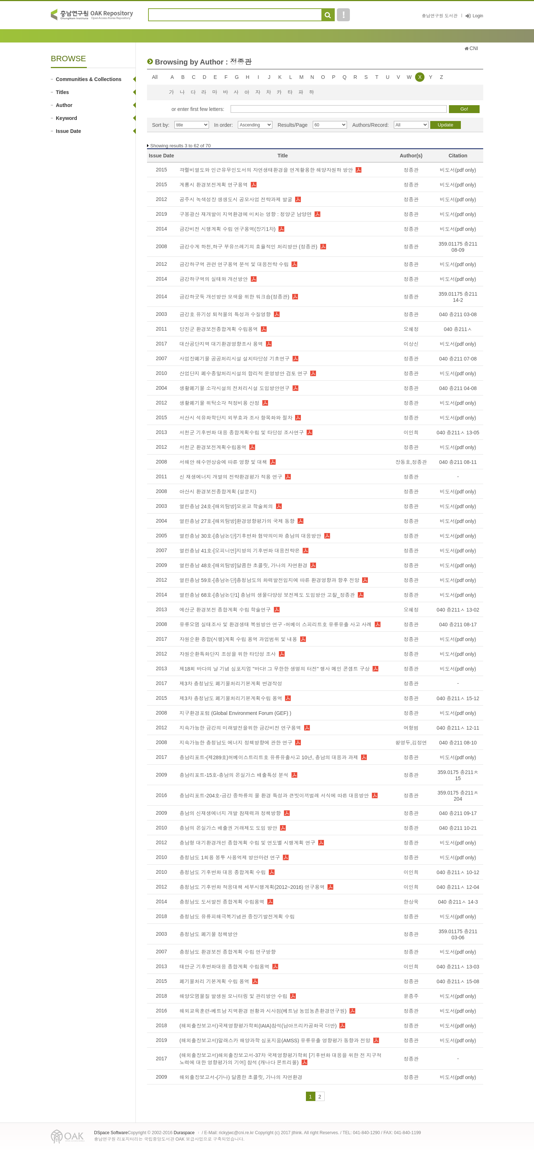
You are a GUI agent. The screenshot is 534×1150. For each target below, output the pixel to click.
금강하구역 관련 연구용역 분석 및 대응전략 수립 (234, 264)
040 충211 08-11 (458, 462)
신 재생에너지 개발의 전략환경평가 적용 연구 (230, 477)
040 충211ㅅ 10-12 (458, 872)
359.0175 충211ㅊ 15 (458, 775)
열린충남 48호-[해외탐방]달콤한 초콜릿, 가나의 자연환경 (243, 565)
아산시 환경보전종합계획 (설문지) (217, 492)
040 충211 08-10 (458, 743)
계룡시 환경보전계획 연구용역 (213, 185)
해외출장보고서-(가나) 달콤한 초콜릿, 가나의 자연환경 (240, 1077)
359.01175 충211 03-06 (458, 934)
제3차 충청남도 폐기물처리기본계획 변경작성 (230, 683)
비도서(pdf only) (458, 170)
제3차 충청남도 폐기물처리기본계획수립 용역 (230, 698)
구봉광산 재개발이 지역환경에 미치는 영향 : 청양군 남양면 (245, 214)
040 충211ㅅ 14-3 (458, 902)
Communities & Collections (88, 79)
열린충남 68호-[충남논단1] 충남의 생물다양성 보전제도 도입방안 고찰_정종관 (267, 595)
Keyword (66, 118)
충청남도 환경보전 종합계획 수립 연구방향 (227, 952)
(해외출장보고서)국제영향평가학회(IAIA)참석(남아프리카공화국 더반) (258, 1026)
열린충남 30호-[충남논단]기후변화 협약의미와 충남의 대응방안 (250, 536)
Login (478, 15)
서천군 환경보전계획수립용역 (212, 447)
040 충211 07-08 (458, 359)
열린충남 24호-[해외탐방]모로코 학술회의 (226, 506)
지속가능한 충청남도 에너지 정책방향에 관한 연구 (235, 743)
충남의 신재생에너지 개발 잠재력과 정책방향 (230, 813)
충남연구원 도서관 (439, 15)
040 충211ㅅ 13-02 (458, 610)
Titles (62, 92)
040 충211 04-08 (458, 388)
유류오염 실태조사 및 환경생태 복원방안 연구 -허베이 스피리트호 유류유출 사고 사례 (275, 624)
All (155, 77)
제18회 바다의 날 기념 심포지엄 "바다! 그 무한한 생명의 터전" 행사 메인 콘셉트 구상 (274, 669)
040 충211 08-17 (458, 624)
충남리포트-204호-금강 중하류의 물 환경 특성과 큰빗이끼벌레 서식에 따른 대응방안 (274, 795)
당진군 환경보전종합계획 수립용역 (218, 329)
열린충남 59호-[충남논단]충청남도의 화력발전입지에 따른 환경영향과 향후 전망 (269, 580)
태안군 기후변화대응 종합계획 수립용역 (224, 967)
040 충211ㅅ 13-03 (458, 967)
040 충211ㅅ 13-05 (458, 432)
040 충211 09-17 (458, 813)
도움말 (343, 14)
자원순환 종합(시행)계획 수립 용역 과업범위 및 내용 (238, 639)
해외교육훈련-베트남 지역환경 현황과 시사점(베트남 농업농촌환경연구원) (263, 1011)
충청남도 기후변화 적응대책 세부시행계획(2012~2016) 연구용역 (252, 887)
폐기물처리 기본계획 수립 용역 (214, 981)
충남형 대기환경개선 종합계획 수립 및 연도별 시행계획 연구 (247, 843)
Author (64, 105)
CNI (474, 48)
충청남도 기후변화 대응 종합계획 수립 (222, 872)
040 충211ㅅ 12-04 (458, 887)
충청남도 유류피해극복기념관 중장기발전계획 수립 (237, 916)
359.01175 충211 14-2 (458, 297)
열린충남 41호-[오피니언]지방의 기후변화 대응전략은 (239, 551)
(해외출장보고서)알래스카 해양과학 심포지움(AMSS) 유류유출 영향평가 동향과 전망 (274, 1040)
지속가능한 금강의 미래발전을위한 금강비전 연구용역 (240, 728)
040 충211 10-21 (458, 828)
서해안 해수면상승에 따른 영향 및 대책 (223, 462)
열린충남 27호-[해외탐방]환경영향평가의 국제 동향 (237, 521)
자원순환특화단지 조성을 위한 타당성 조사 (227, 654)
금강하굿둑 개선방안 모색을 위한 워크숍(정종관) (234, 297)
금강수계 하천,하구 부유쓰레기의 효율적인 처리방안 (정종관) (248, 247)
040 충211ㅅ (458, 329)
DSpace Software (111, 1132)
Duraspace (184, 1132)
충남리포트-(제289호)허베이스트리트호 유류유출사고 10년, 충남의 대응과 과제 (268, 757)
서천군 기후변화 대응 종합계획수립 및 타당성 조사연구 (241, 432)
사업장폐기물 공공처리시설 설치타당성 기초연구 (234, 359)
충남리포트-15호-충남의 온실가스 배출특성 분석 (234, 775)
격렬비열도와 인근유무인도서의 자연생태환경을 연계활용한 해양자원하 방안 (266, 170)
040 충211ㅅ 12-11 (458, 728)
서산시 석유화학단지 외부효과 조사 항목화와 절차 (235, 418)
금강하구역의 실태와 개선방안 (213, 279)
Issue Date (68, 131)
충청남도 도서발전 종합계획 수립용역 (221, 902)
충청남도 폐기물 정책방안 (208, 934)
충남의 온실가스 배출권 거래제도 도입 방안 (228, 828)
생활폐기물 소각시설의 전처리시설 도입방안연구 (234, 388)
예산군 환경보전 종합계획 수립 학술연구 (225, 610)
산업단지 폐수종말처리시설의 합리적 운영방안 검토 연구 (243, 373)
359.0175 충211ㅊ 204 (458, 796)
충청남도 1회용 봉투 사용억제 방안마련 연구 (229, 857)
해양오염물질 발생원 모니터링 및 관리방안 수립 (233, 996)
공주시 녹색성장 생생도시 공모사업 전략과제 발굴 (235, 199)
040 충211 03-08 (458, 314)
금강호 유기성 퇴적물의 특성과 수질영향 (225, 314)
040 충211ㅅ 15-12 (458, 698)
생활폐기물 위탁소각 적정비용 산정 (219, 403)
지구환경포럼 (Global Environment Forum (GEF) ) (235, 713)
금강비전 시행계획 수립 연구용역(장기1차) (227, 229)
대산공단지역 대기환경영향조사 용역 (221, 344)
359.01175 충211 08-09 (458, 247)
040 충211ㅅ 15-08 (458, 981)
